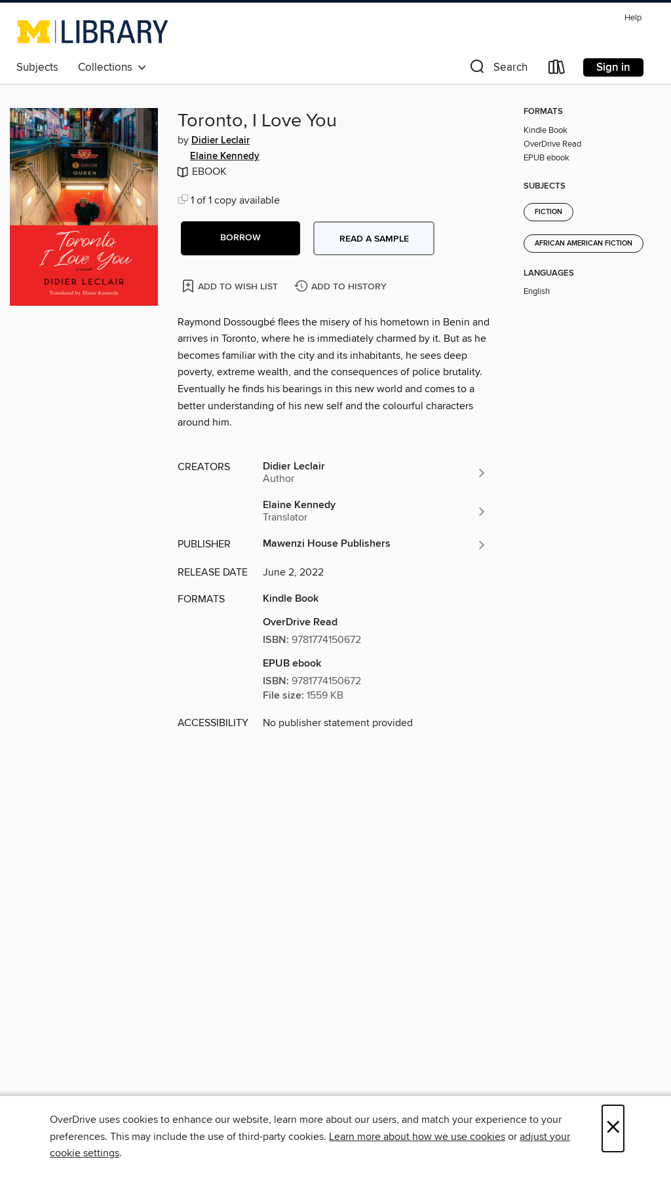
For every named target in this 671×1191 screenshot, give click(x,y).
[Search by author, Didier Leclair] (374, 472)
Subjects (37, 67)
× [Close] (613, 1128)
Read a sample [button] (374, 239)
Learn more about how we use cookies (417, 1136)
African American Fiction (583, 243)
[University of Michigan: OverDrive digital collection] (93, 31)
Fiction (548, 212)
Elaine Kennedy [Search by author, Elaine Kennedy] (224, 156)
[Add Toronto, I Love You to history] (342, 287)
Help (633, 18)
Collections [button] (112, 67)
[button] (497, 69)
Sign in (613, 67)
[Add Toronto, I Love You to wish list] (231, 286)
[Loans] (557, 69)
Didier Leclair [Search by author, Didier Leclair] (220, 141)
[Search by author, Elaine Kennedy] (374, 511)
